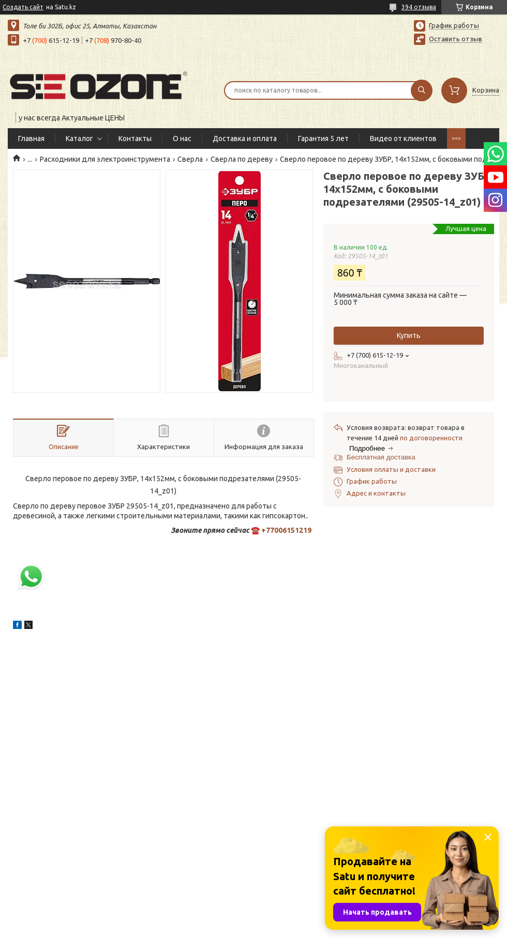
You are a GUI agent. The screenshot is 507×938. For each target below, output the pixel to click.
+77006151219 (286, 530)
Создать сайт (23, 7)
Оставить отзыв (455, 38)
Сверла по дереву (242, 159)
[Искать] (422, 90)
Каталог (79, 138)
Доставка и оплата (245, 138)
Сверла (190, 159)
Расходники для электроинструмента (105, 159)
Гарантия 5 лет (323, 138)
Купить (409, 335)
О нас (182, 138)
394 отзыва (418, 7)
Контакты (135, 138)
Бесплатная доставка (381, 457)
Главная (31, 138)
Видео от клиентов (403, 138)
